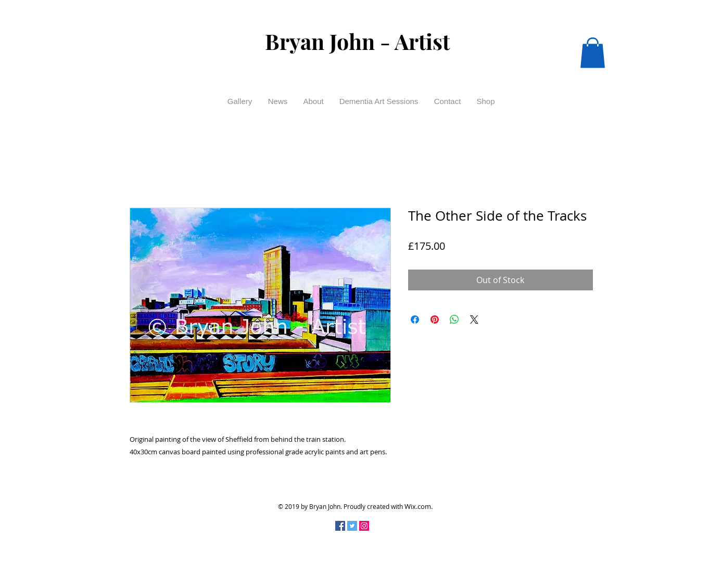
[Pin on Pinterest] (434, 319)
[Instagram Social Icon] (364, 526)
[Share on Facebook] (415, 319)
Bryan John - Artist (357, 41)
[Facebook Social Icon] (340, 526)
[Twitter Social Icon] (352, 526)
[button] (592, 52)
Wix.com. (418, 506)
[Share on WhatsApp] (454, 319)
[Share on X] (474, 319)
